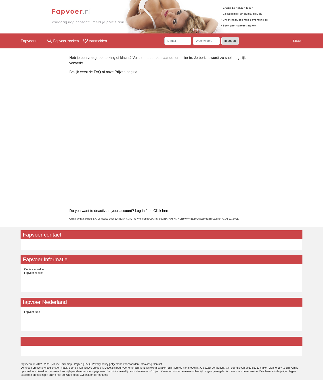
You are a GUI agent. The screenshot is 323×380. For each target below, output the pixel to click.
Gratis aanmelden (34, 269)
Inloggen (230, 40)
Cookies (146, 364)
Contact (157, 364)
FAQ (97, 72)
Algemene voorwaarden (124, 364)
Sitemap (67, 364)
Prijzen (120, 72)
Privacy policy (100, 364)
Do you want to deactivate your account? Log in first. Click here (119, 211)
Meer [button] (297, 41)
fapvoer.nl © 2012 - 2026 (35, 364)
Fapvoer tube (32, 312)
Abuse (56, 364)
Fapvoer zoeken (33, 272)
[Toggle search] (63, 40)
